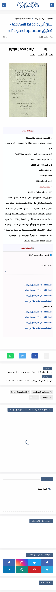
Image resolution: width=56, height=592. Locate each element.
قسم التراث (47, 397)
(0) (5, 36)
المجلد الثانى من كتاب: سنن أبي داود (38, 290)
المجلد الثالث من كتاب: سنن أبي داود (38, 295)
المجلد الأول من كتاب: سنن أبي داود (38, 285)
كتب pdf (34, 397)
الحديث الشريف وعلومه (43, 18)
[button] (34, 355)
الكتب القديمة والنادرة (23, 18)
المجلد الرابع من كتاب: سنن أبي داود (38, 301)
